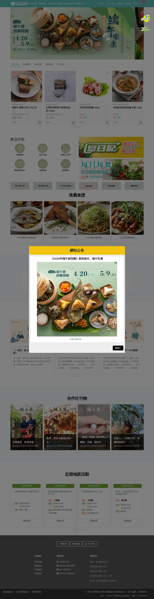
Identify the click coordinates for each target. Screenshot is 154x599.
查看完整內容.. (76, 339)
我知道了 (118, 348)
